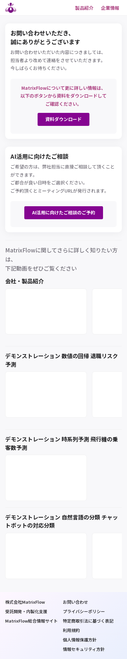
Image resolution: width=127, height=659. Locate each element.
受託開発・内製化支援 (26, 611)
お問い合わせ (75, 602)
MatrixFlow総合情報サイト (31, 621)
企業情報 (110, 8)
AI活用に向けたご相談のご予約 (63, 212)
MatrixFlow (11, 8)
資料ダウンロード (63, 119)
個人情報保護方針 (80, 640)
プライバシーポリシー (84, 611)
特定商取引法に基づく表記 (88, 621)
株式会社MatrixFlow (25, 602)
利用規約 (71, 630)
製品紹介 (84, 8)
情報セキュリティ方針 (84, 649)
